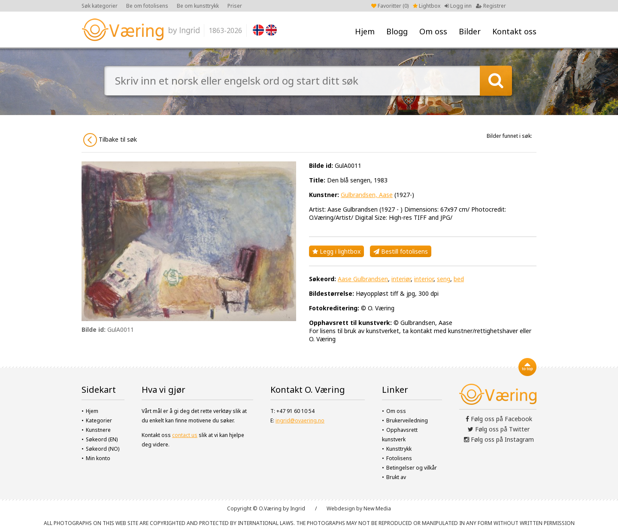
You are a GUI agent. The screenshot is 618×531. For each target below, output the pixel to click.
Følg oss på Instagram (499, 439)
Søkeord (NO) (102, 448)
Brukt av (396, 477)
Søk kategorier (100, 5)
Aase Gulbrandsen (363, 279)
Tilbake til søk (110, 140)
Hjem (365, 31)
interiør (401, 279)
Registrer (491, 5)
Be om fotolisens (147, 5)
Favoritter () (390, 5)
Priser (234, 5)
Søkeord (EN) (102, 439)
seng (443, 279)
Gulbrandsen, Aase (367, 195)
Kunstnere (98, 430)
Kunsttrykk (399, 448)
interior (423, 279)
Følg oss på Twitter (499, 429)
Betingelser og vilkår (411, 467)
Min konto (98, 458)
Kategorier (99, 420)
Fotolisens (399, 458)
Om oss (433, 31)
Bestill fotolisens (400, 251)
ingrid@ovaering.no (300, 420)
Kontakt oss (514, 31)
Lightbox (426, 5)
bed (459, 279)
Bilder (470, 31)
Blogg (397, 31)
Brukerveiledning (407, 420)
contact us (184, 435)
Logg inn (458, 5)
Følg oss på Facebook (499, 419)
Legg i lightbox (336, 251)
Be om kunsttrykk (198, 5)
